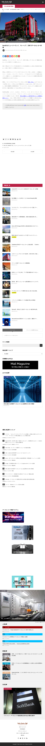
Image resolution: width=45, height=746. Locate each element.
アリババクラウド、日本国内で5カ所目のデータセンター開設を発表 (19, 474)
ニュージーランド (20, 145)
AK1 (5, 145)
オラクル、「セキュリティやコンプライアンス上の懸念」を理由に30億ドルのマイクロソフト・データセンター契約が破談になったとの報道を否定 (23, 435)
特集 (13, 470)
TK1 (12, 145)
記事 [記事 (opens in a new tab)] (25, 105)
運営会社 (22, 735)
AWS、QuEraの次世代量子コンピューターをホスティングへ (18, 452)
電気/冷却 (13, 460)
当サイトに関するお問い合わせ (23, 733)
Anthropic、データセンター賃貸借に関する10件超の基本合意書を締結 (19, 479)
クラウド (13, 437)
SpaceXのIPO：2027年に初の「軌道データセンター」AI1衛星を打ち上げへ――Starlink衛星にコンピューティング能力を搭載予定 (23, 441)
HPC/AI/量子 (14, 449)
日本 (30, 145)
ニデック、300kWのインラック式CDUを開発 (14, 484)
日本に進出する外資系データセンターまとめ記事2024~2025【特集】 (19, 468)
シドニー (15, 145)
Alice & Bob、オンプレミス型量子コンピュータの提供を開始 (18, 447)
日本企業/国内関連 (8, 6)
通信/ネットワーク (15, 444)
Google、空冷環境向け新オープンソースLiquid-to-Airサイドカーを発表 (20, 463)
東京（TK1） (31, 82)
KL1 (6, 145)
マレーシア (27, 145)
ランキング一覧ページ (39, 622)
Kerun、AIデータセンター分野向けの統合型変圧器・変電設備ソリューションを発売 (22, 458)
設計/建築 (13, 143)
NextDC (9, 145)
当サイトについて (22, 726)
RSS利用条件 (22, 729)
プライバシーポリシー (22, 731)
